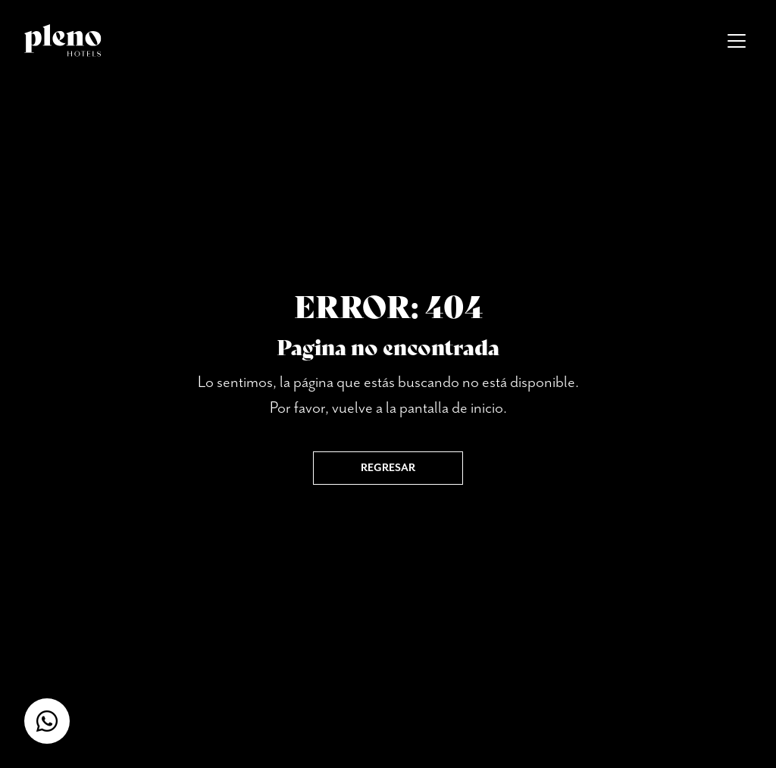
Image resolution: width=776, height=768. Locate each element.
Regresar (388, 468)
